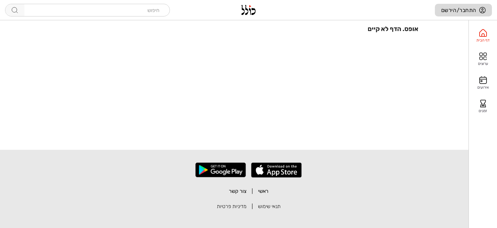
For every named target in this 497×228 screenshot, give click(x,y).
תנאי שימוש (269, 206)
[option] (483, 35)
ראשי (263, 191)
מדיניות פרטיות (232, 206)
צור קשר (238, 191)
